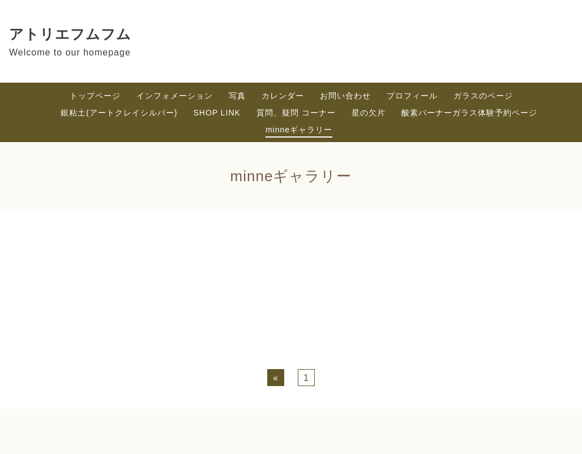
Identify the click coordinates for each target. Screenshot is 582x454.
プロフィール (412, 95)
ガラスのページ (483, 95)
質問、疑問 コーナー (296, 112)
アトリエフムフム (70, 33)
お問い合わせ (345, 95)
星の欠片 (369, 112)
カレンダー (283, 95)
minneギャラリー (299, 129)
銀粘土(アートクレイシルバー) (119, 112)
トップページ (95, 95)
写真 (237, 95)
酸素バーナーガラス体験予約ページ (469, 112)
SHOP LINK (217, 112)
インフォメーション (174, 95)
